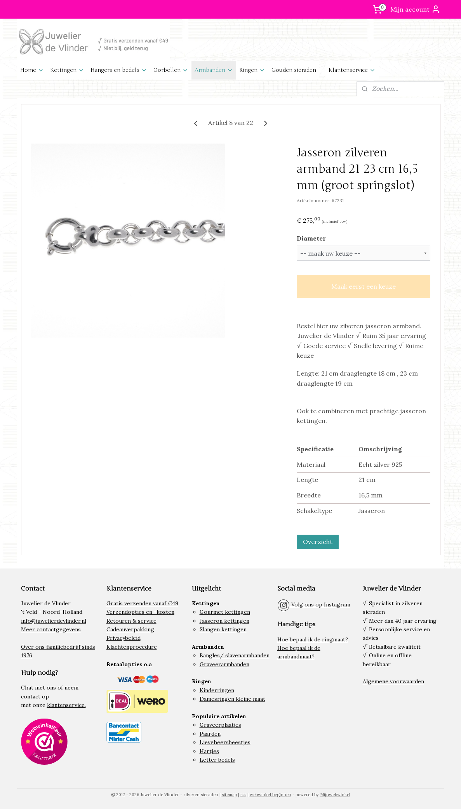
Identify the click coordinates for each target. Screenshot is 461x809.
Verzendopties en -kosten (140, 611)
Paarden (210, 733)
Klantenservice (352, 70)
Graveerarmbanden (224, 664)
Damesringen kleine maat (232, 698)
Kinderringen (217, 690)
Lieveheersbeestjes (225, 742)
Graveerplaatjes (220, 724)
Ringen (252, 70)
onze (39, 705)
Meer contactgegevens (51, 629)
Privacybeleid (123, 637)
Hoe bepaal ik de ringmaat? (312, 639)
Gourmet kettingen (225, 611)
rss (243, 794)
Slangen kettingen (223, 629)
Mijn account (415, 9)
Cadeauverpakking (130, 629)
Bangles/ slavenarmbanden (235, 655)
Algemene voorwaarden (393, 681)
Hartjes (209, 751)
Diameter (310, 238)
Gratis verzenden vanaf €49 (142, 603)
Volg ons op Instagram (313, 604)
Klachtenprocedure (131, 646)
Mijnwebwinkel (335, 794)
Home (32, 70)
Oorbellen (170, 70)
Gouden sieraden (293, 70)
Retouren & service (131, 620)
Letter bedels (217, 759)
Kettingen (67, 70)
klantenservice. (66, 705)
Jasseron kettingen (224, 620)
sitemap (229, 794)
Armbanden (214, 70)
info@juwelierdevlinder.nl (53, 620)
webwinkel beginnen (270, 794)
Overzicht (317, 542)
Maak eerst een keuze (363, 286)
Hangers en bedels (118, 70)
